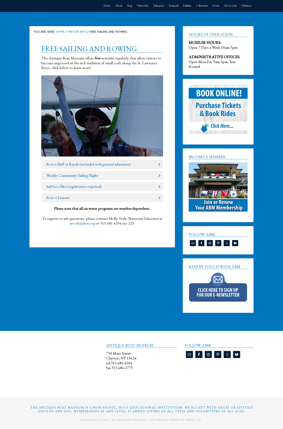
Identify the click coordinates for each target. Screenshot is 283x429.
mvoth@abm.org (82, 223)
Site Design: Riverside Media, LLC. (176, 420)
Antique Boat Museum (58, 6)
